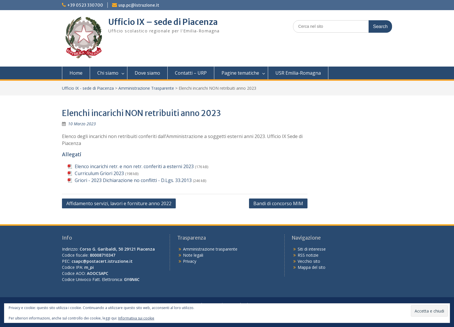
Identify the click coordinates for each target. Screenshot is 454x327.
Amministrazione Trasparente (146, 88)
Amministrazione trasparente (210, 249)
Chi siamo (107, 73)
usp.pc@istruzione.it (138, 5)
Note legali (193, 255)
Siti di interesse (312, 249)
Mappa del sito (311, 267)
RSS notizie (308, 255)
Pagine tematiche (240, 73)
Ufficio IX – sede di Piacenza (163, 22)
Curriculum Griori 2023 (99, 173)
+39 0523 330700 (85, 5)
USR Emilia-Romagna (298, 73)
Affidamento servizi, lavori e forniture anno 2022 (118, 203)
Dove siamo (147, 73)
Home (76, 73)
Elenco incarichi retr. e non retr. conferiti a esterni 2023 (134, 166)
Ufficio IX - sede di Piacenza (88, 88)
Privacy (189, 261)
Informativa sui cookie (136, 318)
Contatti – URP (191, 73)
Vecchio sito (309, 261)
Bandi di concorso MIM (278, 203)
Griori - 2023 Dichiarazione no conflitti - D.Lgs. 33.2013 (133, 180)
